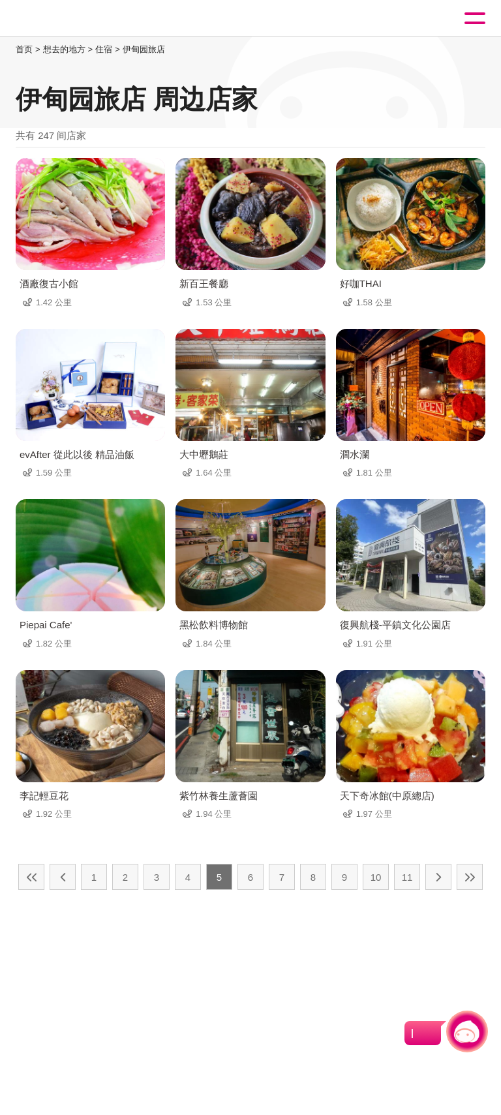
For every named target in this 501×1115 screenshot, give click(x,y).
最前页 (31, 877)
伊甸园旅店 (144, 49)
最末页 (470, 877)
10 (376, 877)
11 (407, 877)
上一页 (63, 877)
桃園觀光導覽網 (63, 18)
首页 (24, 49)
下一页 (438, 877)
